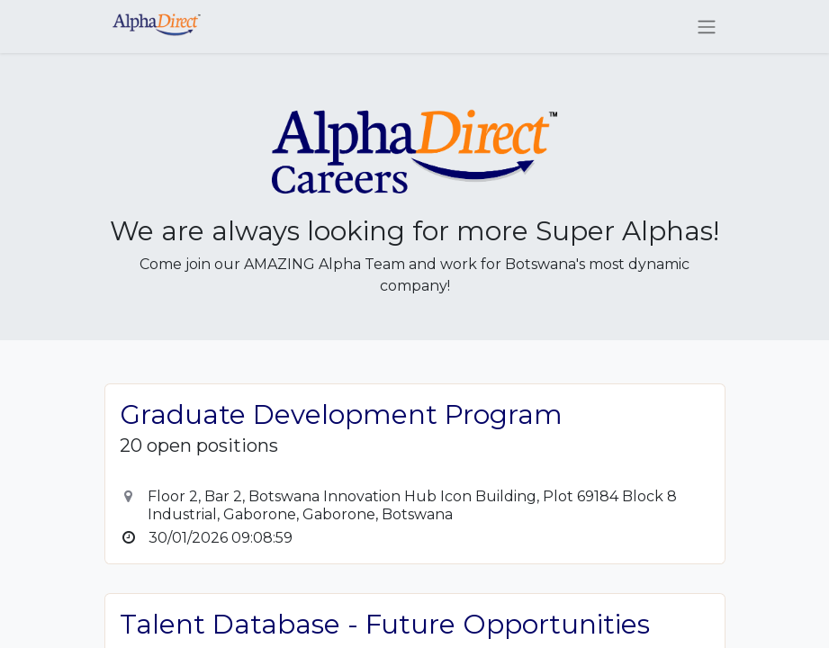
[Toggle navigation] (706, 26)
